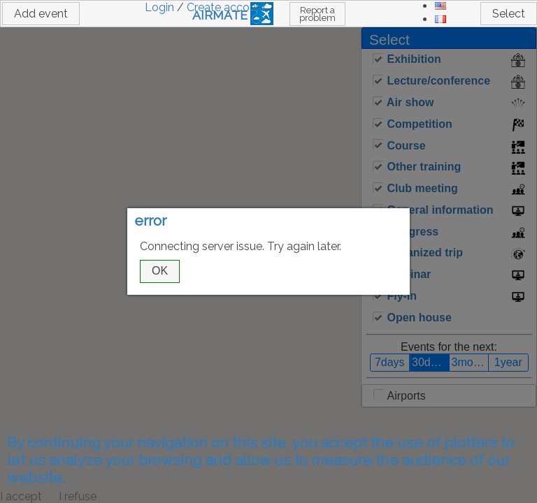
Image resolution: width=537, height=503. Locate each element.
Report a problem (317, 14)
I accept (21, 496)
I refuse (77, 496)
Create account (226, 7)
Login (159, 7)
